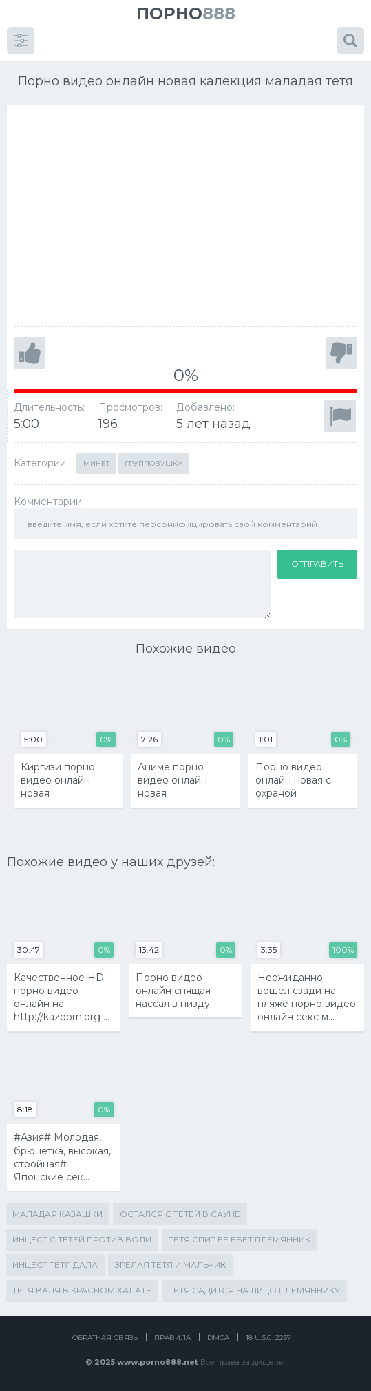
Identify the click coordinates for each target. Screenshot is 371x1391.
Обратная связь (105, 1337)
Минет (96, 463)
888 (185, 13)
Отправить (317, 564)
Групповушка (153, 463)
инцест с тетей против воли (81, 1239)
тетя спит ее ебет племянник (239, 1239)
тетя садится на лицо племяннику (254, 1290)
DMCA (218, 1337)
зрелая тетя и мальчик (170, 1265)
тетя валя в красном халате (81, 1290)
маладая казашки (57, 1214)
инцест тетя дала (55, 1265)
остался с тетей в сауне (180, 1214)
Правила (172, 1337)
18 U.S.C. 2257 (268, 1337)
